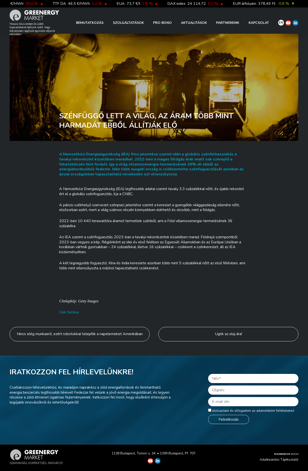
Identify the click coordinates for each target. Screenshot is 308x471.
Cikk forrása (69, 312)
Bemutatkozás (89, 22)
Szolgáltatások (128, 22)
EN (281, 22)
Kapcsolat (259, 22)
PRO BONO (162, 22)
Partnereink (227, 22)
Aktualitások (194, 22)
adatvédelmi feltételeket (275, 410)
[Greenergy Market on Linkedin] (295, 23)
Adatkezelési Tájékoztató (279, 459)
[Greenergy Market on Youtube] (288, 23)
